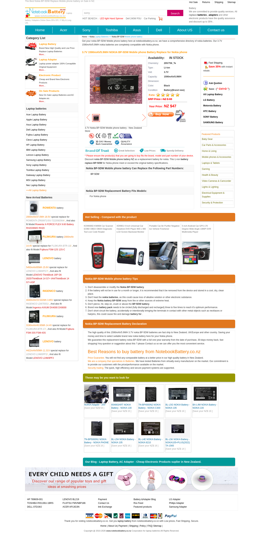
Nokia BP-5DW (118, 37)
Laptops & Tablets (211, 163)
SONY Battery (210, 117)
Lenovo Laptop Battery (37, 155)
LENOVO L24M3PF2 (36, 354)
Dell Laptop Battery (35, 129)
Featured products (143, 507)
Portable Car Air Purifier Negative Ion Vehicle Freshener (164, 227)
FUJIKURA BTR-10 (61, 246)
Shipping (218, 2)
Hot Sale (193, 2)
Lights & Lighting (210, 187)
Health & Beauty (210, 175)
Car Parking (150, 18)
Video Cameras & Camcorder (216, 181)
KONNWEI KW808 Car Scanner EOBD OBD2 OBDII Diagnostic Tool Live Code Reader (98, 229)
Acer (63, 30)
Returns (206, 2)
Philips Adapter (176, 503)
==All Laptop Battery (36, 190)
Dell (159, 30)
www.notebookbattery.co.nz (118, 531)
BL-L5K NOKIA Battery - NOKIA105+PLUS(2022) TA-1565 (177, 442)
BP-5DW (95, 174)
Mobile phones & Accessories (216, 157)
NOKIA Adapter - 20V (94, 404)
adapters (213, 15)
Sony (86, 30)
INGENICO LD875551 (37, 303)
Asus (137, 30)
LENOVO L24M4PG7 (36, 271)
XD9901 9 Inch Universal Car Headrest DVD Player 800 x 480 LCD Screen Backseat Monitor (131, 229)
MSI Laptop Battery (35, 180)
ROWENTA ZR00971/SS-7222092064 (45, 220)
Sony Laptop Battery (36, 165)
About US (184, 30)
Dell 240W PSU (133, 18)
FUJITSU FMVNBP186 (74, 503)
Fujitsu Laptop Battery (37, 134)
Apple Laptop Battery (36, 119)
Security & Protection (212, 202)
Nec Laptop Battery (35, 185)
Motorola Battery (212, 105)
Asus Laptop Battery (36, 124)
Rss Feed (138, 503)
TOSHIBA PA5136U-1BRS (40, 503)
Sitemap (231, 2)
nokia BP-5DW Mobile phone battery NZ (114, 159)
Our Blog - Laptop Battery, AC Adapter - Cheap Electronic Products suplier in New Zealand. (143, 461)
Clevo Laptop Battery (36, 140)
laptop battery (124, 521)
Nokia (92, 37)
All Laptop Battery (212, 94)
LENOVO (48, 258)
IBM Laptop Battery (35, 150)
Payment (102, 499)
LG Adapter (174, 499)
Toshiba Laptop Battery (37, 170)
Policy (143, 526)
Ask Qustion (215, 83)
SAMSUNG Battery (213, 122)
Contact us (216, 30)
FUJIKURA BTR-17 (35, 329)
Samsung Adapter (178, 507)
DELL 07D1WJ (34, 507)
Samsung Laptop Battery (38, 160)
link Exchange (105, 507)
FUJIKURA (49, 236)
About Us (112, 526)
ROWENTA (49, 207)
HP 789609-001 (35, 499)
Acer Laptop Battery (36, 114)
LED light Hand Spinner (111, 18)
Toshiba (112, 30)
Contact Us (103, 503)
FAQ (150, 526)
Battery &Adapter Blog (145, 499)
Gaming (206, 169)
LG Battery (209, 100)
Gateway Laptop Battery (38, 175)
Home (40, 30)
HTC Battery (209, 111)
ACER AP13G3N (71, 507)
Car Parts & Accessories (214, 145)
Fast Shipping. (216, 63)
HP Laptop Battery (35, 145)
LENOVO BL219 (71, 499)
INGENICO (49, 290)
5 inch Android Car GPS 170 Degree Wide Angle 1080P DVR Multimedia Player (196, 229)
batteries (202, 15)
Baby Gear (207, 139)
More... (42, 54)
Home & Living (209, 151)
